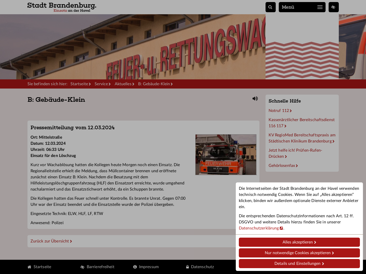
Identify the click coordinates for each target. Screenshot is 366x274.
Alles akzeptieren (298, 242)
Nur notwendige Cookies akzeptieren (298, 253)
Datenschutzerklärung (259, 228)
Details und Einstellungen (297, 264)
